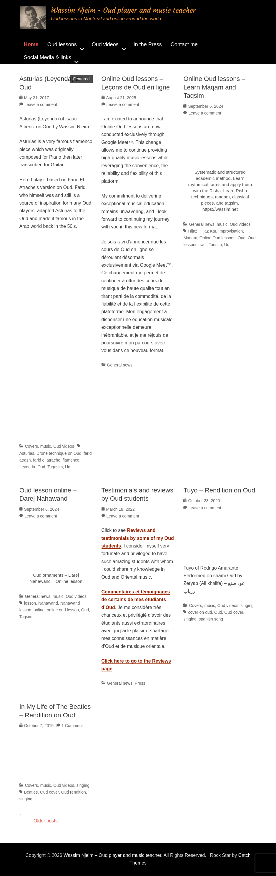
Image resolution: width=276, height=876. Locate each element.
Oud (41, 466)
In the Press (148, 44)
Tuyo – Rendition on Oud (219, 490)
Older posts (43, 820)
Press (140, 683)
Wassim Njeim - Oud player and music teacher (123, 10)
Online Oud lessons (217, 237)
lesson (30, 603)
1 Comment (72, 725)
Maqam (190, 237)
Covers (31, 446)
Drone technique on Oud (59, 453)
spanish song (211, 619)
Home (31, 44)
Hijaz (192, 231)
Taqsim (215, 244)
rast (203, 244)
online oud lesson (63, 610)
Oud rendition (73, 792)
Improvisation (230, 231)
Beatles (31, 792)
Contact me (184, 44)
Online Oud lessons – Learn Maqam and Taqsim (214, 87)
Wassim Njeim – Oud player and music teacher (112, 855)
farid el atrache (46, 460)
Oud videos (105, 44)
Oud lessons (62, 44)
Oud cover (233, 612)
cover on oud (200, 612)
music (45, 446)
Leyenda (27, 466)
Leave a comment (40, 104)
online (39, 610)
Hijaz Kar (207, 231)
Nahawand (48, 603)
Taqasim (55, 466)
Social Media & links (47, 57)
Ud (67, 466)
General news (119, 365)
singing (246, 605)
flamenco (71, 460)
